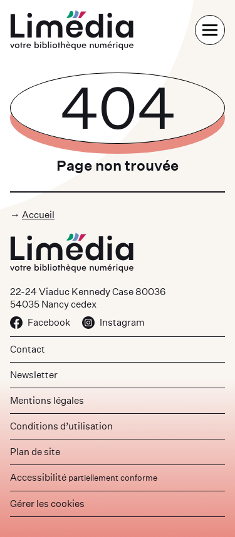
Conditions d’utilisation (61, 426)
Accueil (38, 215)
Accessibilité (83, 477)
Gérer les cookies (47, 503)
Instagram (113, 322)
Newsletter (34, 375)
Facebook (40, 322)
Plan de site (35, 452)
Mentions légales (47, 400)
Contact (27, 349)
